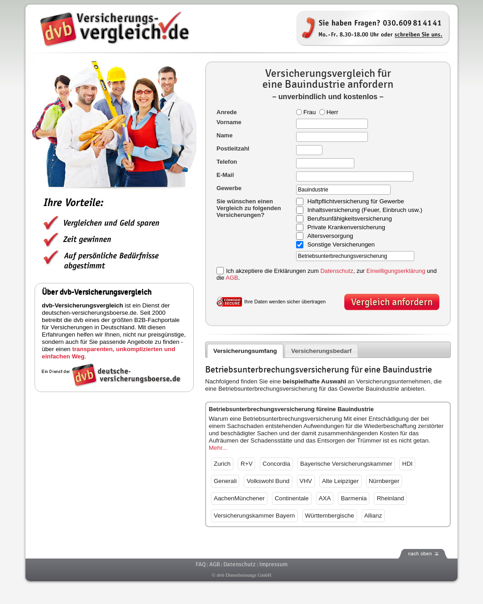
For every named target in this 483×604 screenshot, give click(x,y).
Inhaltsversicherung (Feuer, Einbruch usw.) (365, 210)
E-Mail (225, 174)
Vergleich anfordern (392, 302)
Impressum (273, 564)
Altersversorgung (330, 236)
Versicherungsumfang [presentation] (245, 350)
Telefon (226, 161)
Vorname (228, 122)
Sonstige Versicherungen (341, 245)
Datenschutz (336, 270)
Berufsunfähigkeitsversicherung (349, 219)
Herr (328, 112)
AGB (232, 277)
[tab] (245, 351)
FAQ (201, 564)
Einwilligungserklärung (396, 270)
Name (224, 135)
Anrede (226, 112)
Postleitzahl (232, 148)
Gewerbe (228, 188)
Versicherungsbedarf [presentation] (321, 350)
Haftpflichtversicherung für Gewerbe (355, 201)
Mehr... (218, 447)
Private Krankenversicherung (346, 227)
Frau (306, 112)
